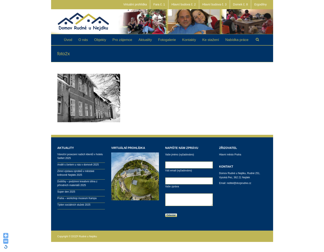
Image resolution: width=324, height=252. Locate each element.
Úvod (68, 40)
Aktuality (145, 40)
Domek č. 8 (240, 4)
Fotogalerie (167, 40)
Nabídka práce (237, 40)
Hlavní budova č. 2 (184, 4)
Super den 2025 (66, 191)
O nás (83, 40)
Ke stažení (210, 40)
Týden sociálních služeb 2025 (73, 204)
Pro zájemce (122, 40)
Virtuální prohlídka (135, 4)
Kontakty (189, 40)
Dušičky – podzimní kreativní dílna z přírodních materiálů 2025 (77, 183)
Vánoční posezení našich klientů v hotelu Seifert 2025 (80, 156)
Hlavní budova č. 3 (214, 4)
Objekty (100, 40)
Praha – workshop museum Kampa (77, 198)
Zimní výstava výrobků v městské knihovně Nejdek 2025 (75, 173)
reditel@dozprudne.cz (239, 183)
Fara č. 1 (159, 4)
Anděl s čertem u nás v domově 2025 (78, 164)
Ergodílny (260, 4)
